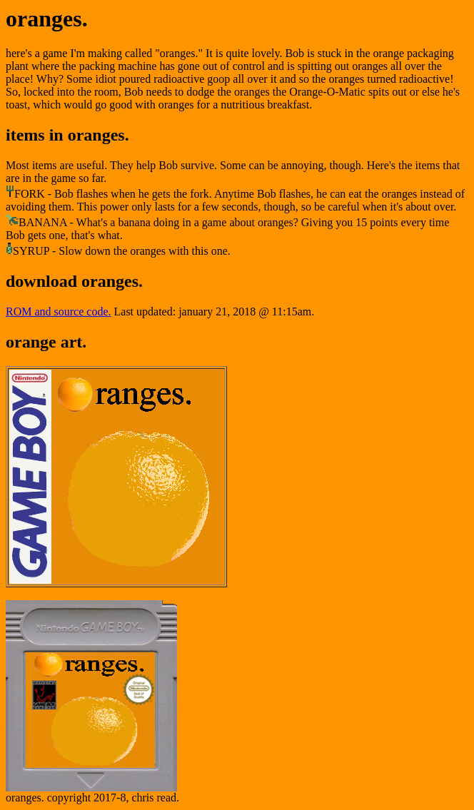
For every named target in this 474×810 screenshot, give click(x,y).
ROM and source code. (58, 311)
